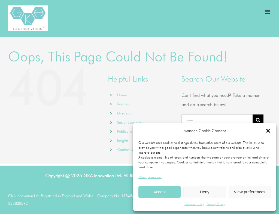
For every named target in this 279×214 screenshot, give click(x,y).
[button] (268, 131)
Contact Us (126, 149)
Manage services (150, 177)
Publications (126, 131)
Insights (122, 140)
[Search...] (217, 119)
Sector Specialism (130, 122)
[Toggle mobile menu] (268, 12)
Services (123, 104)
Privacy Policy (216, 204)
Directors (124, 113)
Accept (159, 192)
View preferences (250, 192)
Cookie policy (194, 204)
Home (122, 95)
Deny (204, 192)
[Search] (258, 119)
